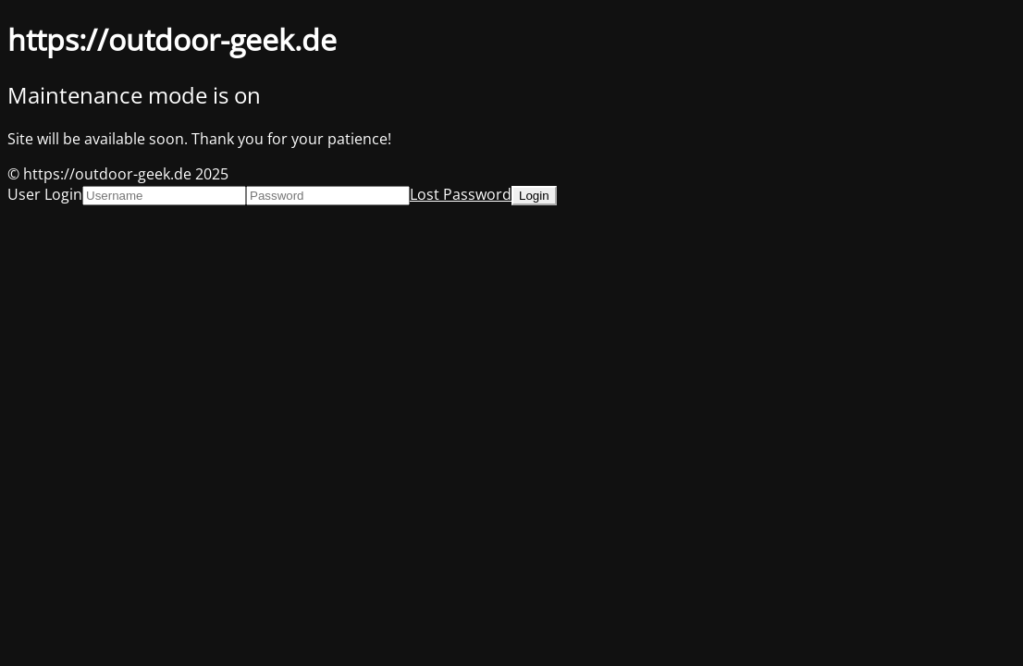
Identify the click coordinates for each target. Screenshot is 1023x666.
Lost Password (461, 194)
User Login (44, 194)
